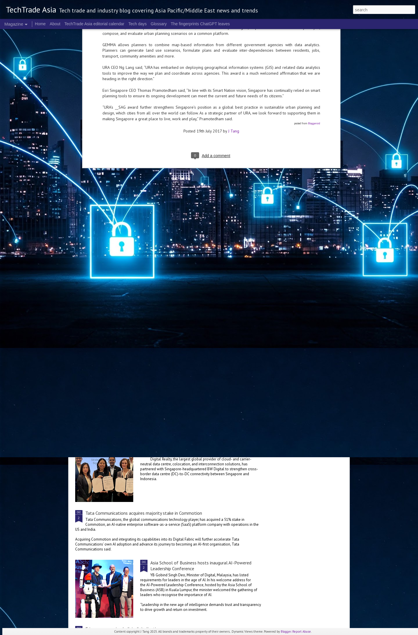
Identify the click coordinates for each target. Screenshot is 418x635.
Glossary (159, 23)
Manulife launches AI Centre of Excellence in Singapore (203, 380)
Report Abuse (301, 631)
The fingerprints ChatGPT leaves (200, 23)
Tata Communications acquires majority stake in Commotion (143, 513)
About (55, 23)
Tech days (137, 23)
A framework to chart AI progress (182, 314)
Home (40, 23)
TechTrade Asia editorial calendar (94, 23)
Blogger (286, 631)
